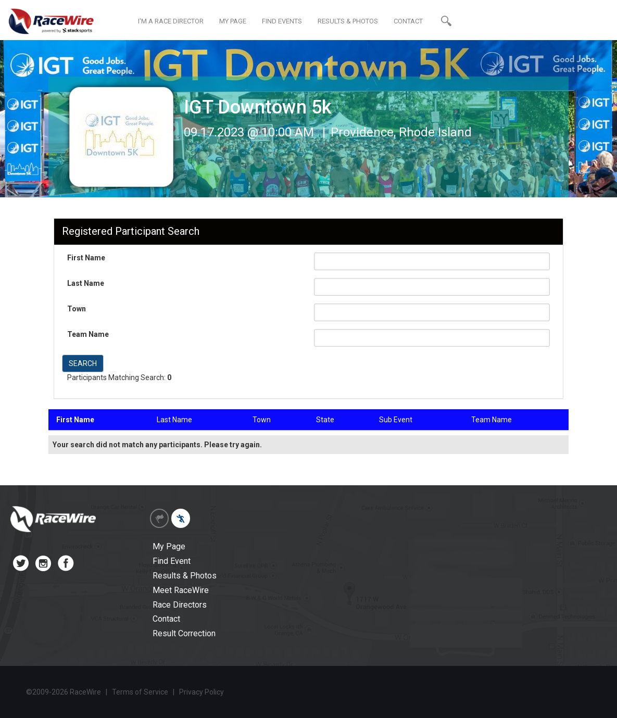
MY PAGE (232, 21)
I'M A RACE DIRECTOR (171, 21)
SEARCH (83, 363)
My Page (169, 546)
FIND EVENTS (282, 21)
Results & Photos (185, 576)
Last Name (85, 283)
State (325, 419)
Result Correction (184, 633)
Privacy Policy (201, 692)
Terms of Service (140, 692)
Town (76, 309)
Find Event (172, 561)
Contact (166, 619)
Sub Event (395, 419)
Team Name (88, 334)
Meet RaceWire (181, 590)
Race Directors (180, 605)
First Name (86, 258)
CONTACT (408, 21)
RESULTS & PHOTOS (348, 21)
